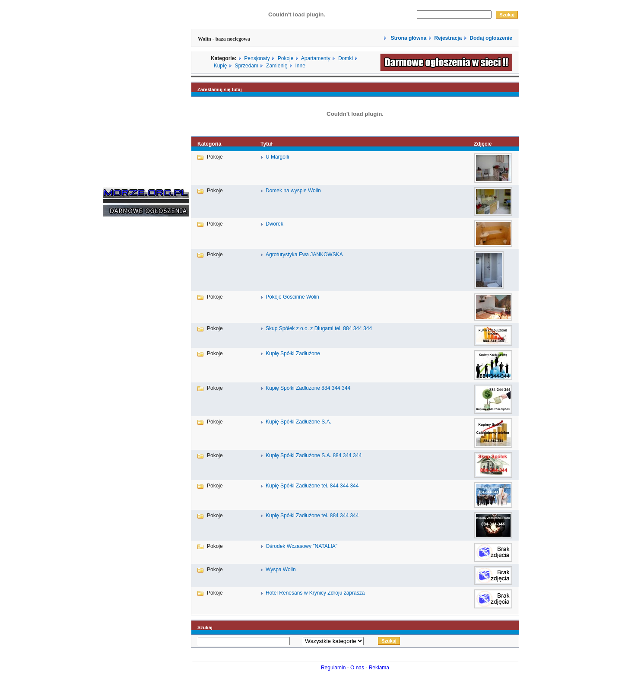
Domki (345, 58)
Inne (300, 66)
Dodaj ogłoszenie (491, 38)
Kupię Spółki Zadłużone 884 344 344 (308, 388)
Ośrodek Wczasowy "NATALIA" (301, 546)
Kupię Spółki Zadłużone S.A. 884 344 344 (314, 455)
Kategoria (209, 144)
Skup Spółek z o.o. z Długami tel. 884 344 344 (319, 328)
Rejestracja (448, 38)
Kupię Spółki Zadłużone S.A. (298, 422)
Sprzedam (246, 66)
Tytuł (266, 144)
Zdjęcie (483, 144)
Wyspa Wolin (281, 570)
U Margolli (277, 157)
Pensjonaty (257, 58)
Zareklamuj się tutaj (219, 89)
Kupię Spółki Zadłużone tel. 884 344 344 (312, 515)
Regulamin (333, 668)
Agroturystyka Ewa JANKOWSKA (304, 254)
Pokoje (286, 58)
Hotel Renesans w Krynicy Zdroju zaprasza (315, 593)
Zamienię (276, 66)
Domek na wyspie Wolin (293, 191)
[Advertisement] (129, 354)
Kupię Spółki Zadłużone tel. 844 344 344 (312, 486)
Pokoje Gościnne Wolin (292, 297)
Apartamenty (315, 58)
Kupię (220, 66)
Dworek (274, 224)
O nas (357, 668)
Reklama (379, 668)
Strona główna (407, 38)
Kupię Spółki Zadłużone (293, 353)
